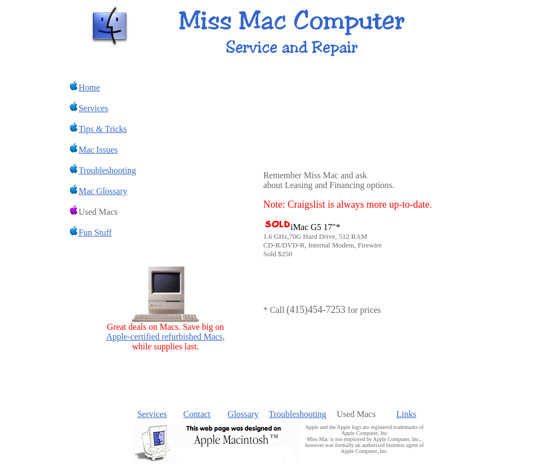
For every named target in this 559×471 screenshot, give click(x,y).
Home (84, 87)
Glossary (243, 414)
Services (151, 414)
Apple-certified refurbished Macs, (165, 336)
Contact (197, 414)
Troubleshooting (297, 414)
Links (406, 414)
